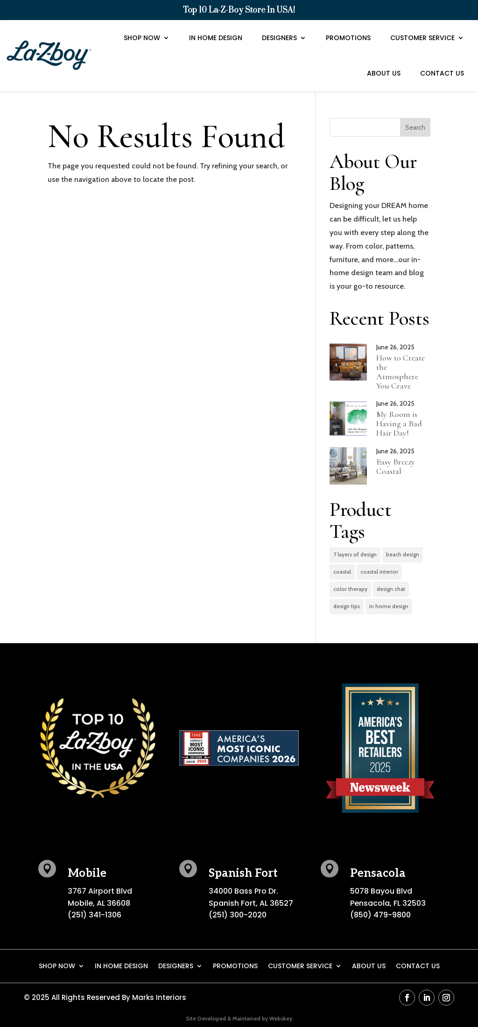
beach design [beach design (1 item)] (402, 554)
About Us (384, 58)
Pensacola (378, 873)
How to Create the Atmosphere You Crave (400, 371)
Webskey (280, 1018)
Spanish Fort (243, 873)
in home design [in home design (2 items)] (388, 606)
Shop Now (142, 23)
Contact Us (442, 58)
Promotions (348, 23)
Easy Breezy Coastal (395, 466)
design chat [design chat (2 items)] (391, 588)
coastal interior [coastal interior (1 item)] (379, 571)
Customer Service (422, 23)
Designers (279, 23)
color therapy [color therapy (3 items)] (350, 588)
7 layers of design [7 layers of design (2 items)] (355, 554)
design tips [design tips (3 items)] (346, 606)
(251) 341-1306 (94, 914)
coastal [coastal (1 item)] (342, 571)
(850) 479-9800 (380, 914)
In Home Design (215, 23)
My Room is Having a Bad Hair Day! (399, 423)
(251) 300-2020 (238, 914)
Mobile (87, 873)
